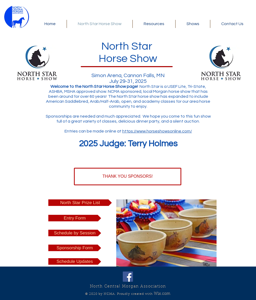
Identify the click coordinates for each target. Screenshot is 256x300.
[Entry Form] (74, 218)
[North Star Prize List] (80, 202)
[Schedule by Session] (74, 233)
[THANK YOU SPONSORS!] (127, 176)
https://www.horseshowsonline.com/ (157, 131)
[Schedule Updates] (74, 261)
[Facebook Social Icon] (128, 277)
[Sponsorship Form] (74, 248)
